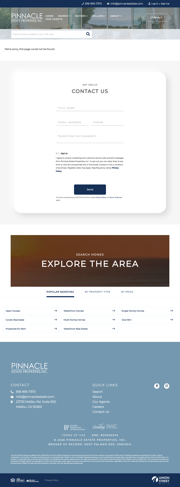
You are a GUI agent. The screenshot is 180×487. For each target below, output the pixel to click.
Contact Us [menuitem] (100, 412)
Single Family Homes (133, 311)
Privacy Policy (100, 197)
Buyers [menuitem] (80, 16)
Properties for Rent (16, 328)
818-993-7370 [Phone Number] (92, 3)
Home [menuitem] (50, 16)
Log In (153, 3)
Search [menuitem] (63, 16)
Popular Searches (60, 291)
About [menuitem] (114, 16)
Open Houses (13, 311)
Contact (157, 17)
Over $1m (127, 319)
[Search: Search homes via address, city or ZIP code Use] (51, 34)
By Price (127, 291)
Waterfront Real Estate (76, 328)
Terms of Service (116, 197)
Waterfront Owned (74, 311)
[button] (88, 34)
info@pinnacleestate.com (125, 3)
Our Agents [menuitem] (54, 19)
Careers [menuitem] (98, 407)
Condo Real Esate (15, 319)
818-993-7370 (23, 392)
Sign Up (165, 3)
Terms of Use (74, 435)
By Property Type (97, 291)
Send (90, 189)
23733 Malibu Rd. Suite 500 (33, 404)
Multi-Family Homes (74, 319)
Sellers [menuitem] (98, 16)
